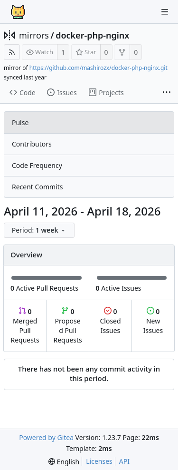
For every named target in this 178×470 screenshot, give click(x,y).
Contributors (32, 143)
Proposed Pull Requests (68, 325)
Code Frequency (37, 165)
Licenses (99, 461)
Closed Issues (110, 321)
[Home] (18, 11)
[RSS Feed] (12, 52)
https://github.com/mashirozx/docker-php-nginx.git (98, 68)
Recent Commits (37, 186)
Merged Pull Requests (24, 325)
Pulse (20, 122)
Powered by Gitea (46, 437)
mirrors (34, 35)
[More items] (166, 92)
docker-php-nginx (92, 35)
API (124, 461)
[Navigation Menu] (164, 11)
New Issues (153, 321)
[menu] (40, 230)
